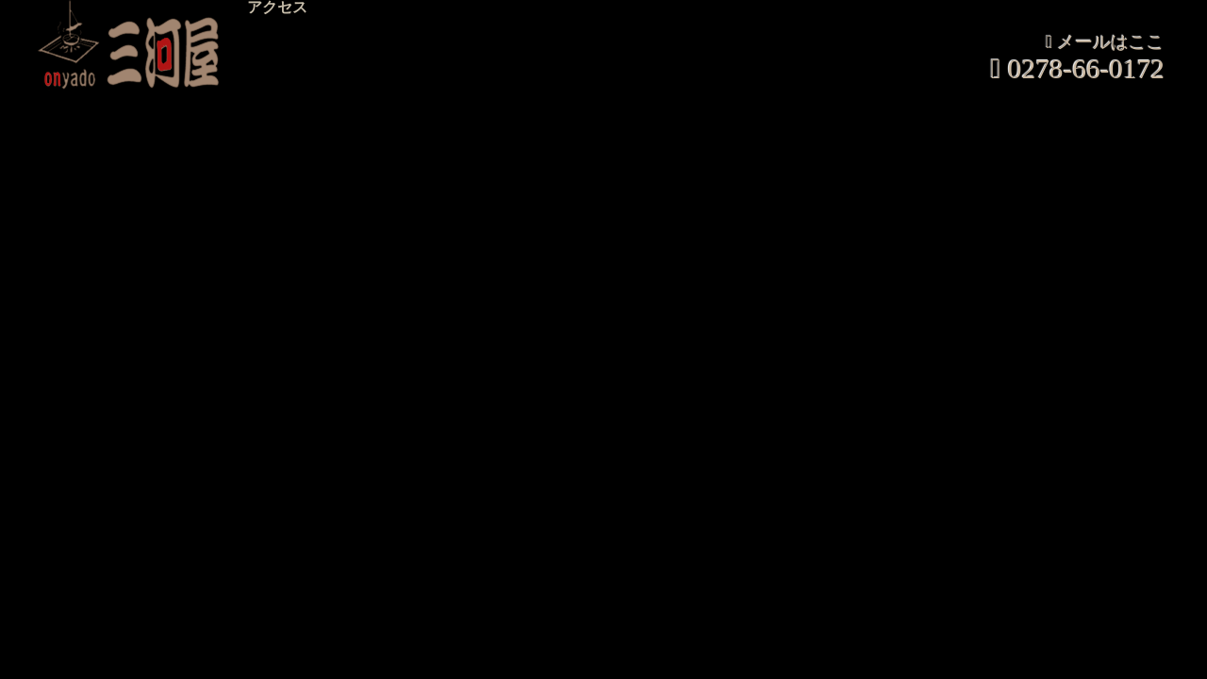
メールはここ (1111, 43)
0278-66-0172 (1086, 69)
